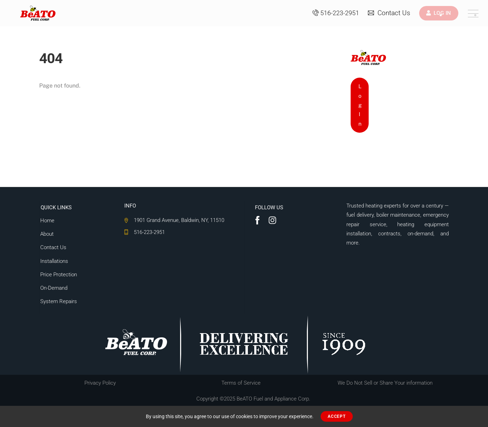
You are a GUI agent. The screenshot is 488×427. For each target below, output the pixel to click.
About (46, 234)
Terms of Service (241, 383)
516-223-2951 (336, 13)
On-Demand (53, 288)
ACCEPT (336, 416)
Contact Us (389, 13)
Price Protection (58, 274)
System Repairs (58, 301)
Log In (360, 105)
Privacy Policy (100, 383)
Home (47, 220)
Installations (54, 261)
